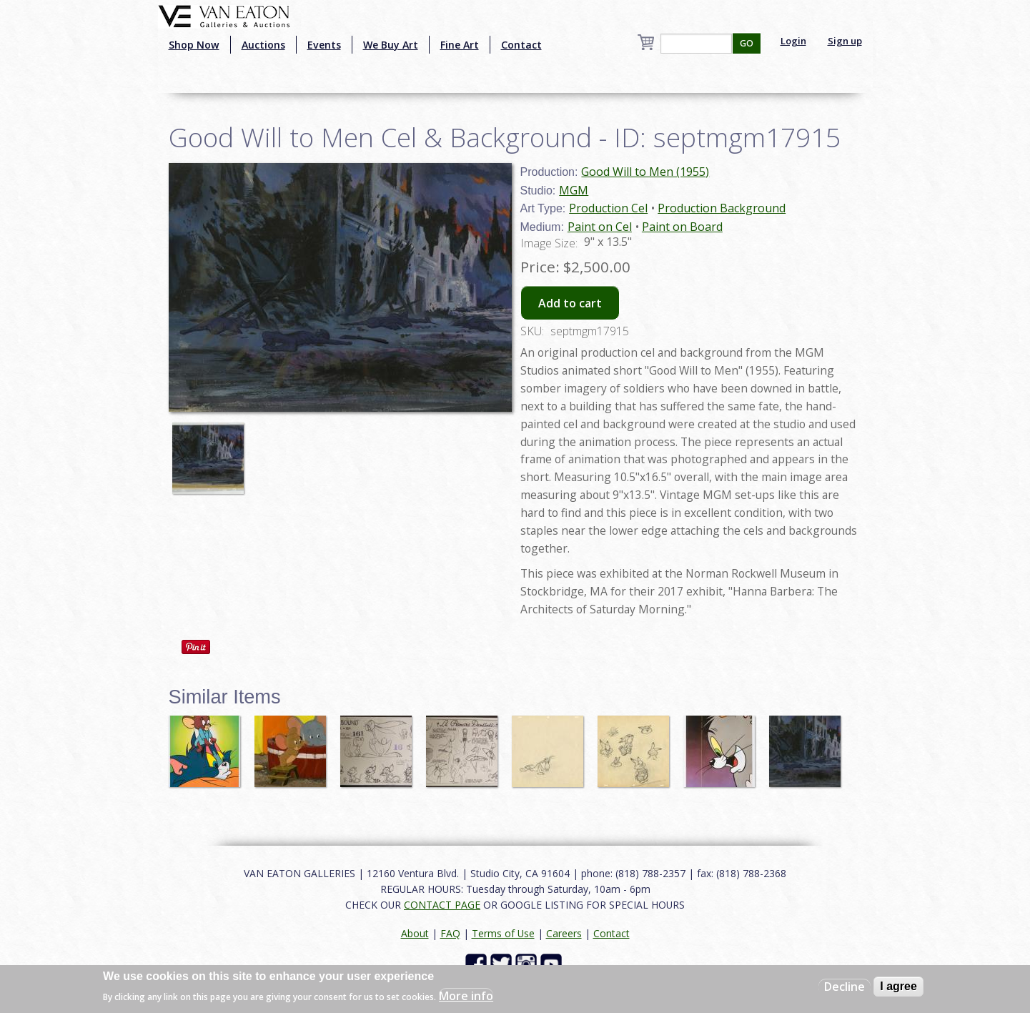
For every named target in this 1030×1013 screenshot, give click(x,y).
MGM (573, 190)
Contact (521, 44)
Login (793, 40)
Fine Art (459, 44)
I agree (898, 986)
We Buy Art (390, 44)
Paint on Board (682, 226)
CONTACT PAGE (442, 904)
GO (746, 43)
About (415, 933)
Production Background (722, 208)
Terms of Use (503, 933)
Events (324, 44)
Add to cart (570, 303)
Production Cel (608, 208)
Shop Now (194, 44)
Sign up (845, 40)
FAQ (450, 933)
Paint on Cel (600, 226)
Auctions (263, 44)
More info (466, 996)
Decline (844, 986)
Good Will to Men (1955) (645, 171)
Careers (564, 933)
